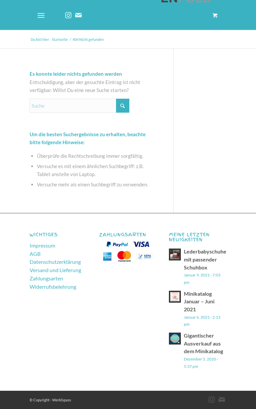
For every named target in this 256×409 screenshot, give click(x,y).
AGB (35, 254)
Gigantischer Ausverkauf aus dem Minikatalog (203, 343)
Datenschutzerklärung (55, 261)
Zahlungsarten (46, 278)
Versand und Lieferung (55, 270)
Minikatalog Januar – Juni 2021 (199, 301)
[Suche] (79, 106)
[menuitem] (44, 15)
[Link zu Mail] (78, 15)
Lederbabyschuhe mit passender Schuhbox (205, 259)
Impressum (42, 245)
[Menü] (41, 15)
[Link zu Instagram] (68, 15)
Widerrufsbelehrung (53, 286)
